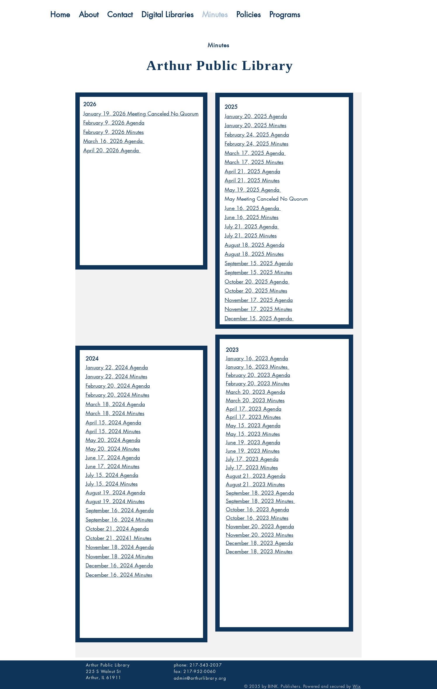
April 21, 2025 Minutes (252, 180)
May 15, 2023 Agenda (253, 425)
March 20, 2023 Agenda (255, 391)
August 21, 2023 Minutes (255, 484)
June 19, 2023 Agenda (253, 442)
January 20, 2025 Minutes (255, 125)
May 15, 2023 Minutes (253, 433)
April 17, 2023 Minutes (253, 416)
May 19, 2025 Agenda (253, 189)
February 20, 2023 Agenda (258, 374)
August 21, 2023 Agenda (255, 475)
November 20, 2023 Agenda (260, 526)
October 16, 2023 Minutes (257, 517)
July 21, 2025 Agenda (252, 226)
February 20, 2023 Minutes (257, 383)
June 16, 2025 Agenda (253, 207)
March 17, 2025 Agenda (255, 152)
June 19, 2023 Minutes (253, 450)
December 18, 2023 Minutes (259, 551)
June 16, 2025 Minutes (251, 217)
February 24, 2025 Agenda (257, 134)
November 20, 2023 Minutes (259, 534)
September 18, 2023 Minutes (260, 500)
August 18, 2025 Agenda (254, 244)
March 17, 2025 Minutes (254, 161)
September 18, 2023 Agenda (260, 492)
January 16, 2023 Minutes (257, 366)
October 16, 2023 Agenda (257, 509)
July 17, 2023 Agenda (252, 458)
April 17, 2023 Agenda (253, 408)
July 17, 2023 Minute (251, 467)
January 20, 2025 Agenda (256, 116)
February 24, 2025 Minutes (256, 143)
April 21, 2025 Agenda (252, 171)
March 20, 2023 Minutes (255, 400)
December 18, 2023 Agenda (259, 542)
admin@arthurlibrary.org (200, 678)
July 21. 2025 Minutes (251, 235)
